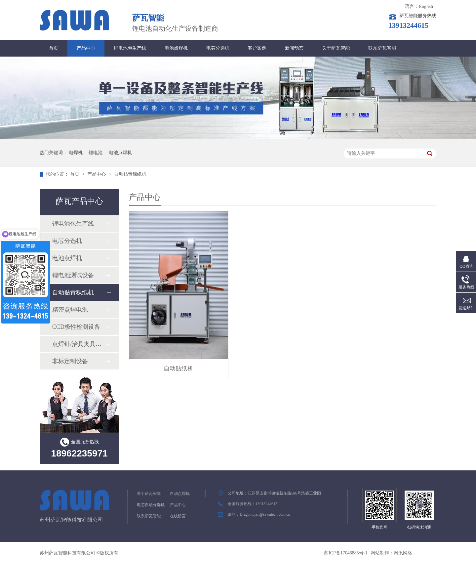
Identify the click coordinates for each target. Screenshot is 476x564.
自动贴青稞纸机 (130, 174)
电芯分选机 (217, 48)
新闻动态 (294, 48)
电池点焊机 (176, 48)
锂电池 (95, 152)
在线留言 (178, 516)
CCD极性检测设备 (76, 327)
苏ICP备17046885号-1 (345, 552)
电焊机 (76, 152)
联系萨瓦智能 (382, 48)
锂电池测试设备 (73, 275)
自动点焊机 (180, 493)
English (426, 6)
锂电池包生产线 (130, 48)
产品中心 (86, 48)
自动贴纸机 (178, 368)
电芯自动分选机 (151, 504)
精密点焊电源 (70, 309)
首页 (53, 48)
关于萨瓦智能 (336, 48)
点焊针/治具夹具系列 (79, 344)
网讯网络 (403, 552)
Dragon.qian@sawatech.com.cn (265, 514)
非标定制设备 (70, 361)
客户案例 (257, 48)
